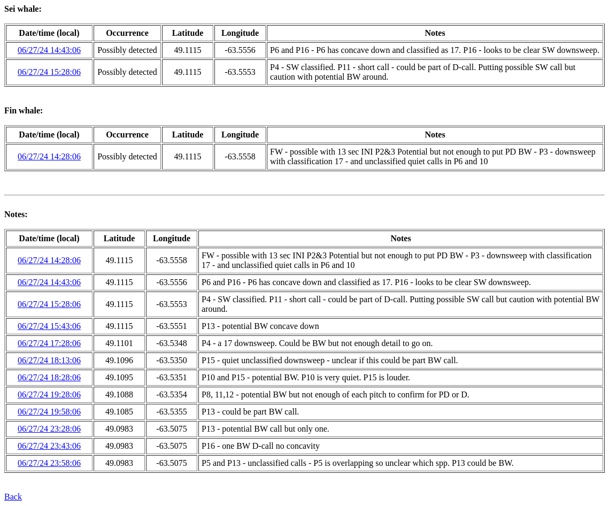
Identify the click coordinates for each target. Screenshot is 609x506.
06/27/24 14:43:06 (49, 50)
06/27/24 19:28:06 (49, 394)
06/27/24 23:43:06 (49, 445)
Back (13, 496)
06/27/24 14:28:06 (49, 156)
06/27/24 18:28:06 (49, 377)
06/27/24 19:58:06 (49, 411)
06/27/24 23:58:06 (49, 462)
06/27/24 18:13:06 (49, 360)
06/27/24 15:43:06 (49, 326)
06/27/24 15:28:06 (49, 71)
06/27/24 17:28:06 (49, 343)
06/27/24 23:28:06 (49, 428)
